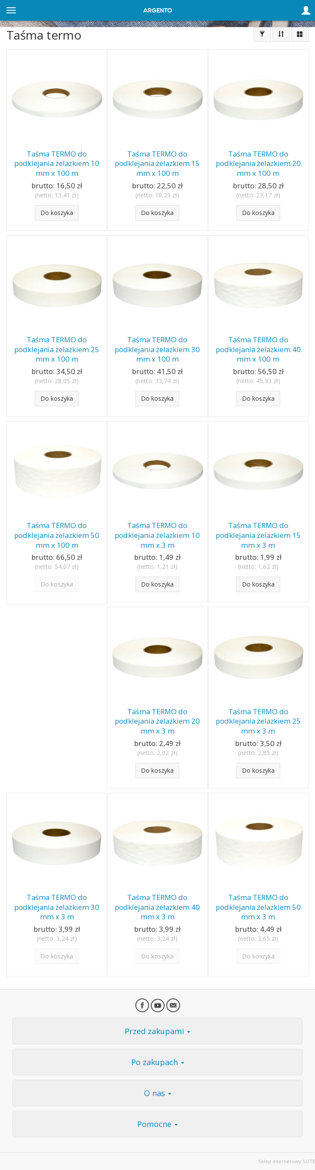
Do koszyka (56, 213)
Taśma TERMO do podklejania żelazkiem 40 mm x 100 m (258, 349)
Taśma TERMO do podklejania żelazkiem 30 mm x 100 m (157, 349)
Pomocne (157, 1124)
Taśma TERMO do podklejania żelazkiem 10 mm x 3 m (157, 535)
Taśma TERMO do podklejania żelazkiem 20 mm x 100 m (258, 163)
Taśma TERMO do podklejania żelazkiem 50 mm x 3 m (258, 906)
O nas (157, 1093)
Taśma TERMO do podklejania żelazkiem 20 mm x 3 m (157, 721)
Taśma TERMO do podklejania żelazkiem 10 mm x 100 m (56, 163)
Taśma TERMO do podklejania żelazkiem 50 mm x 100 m (56, 535)
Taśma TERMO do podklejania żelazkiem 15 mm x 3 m (258, 535)
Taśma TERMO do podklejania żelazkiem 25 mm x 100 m (56, 349)
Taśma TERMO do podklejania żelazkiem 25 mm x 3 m (258, 721)
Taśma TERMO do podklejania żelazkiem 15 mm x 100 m (157, 163)
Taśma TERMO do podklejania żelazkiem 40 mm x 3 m (157, 906)
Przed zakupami (157, 1031)
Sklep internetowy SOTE (286, 1161)
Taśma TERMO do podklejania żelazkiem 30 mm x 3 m (56, 906)
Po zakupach (157, 1062)
